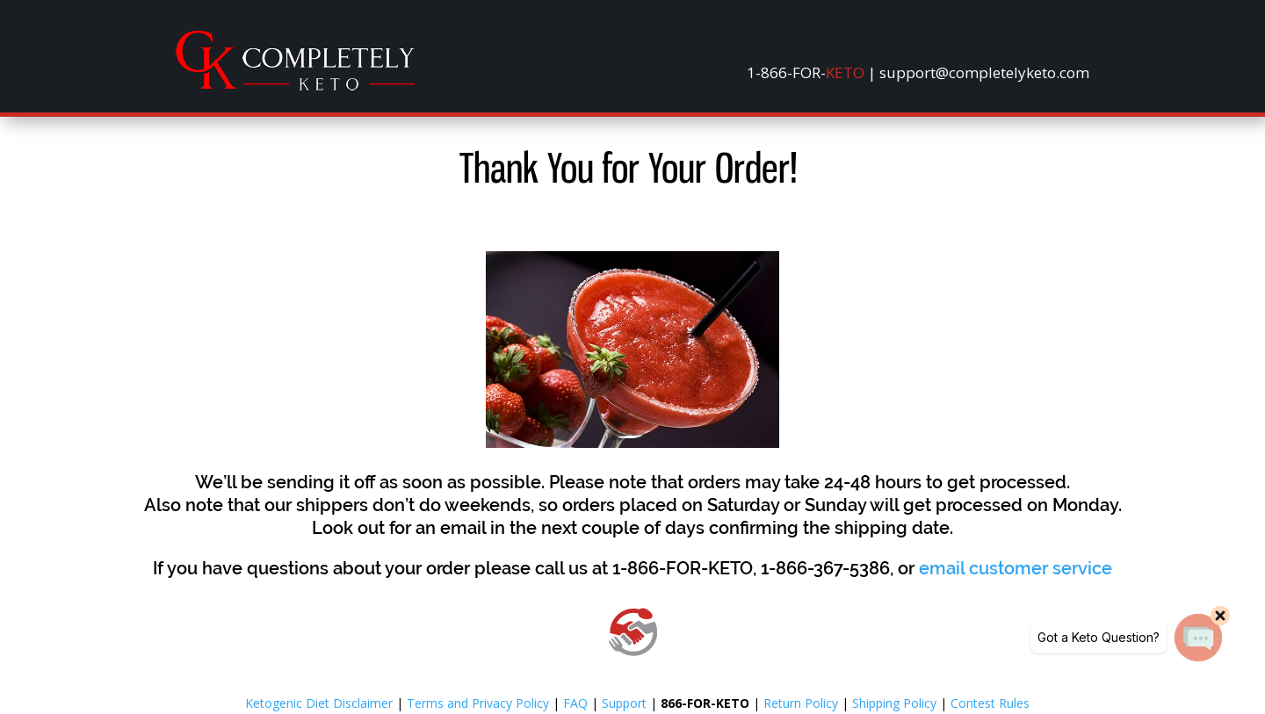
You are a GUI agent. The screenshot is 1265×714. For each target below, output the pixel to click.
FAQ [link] (575, 703)
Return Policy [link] (800, 703)
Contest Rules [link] (990, 703)
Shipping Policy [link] (894, 703)
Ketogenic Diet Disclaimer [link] (319, 703)
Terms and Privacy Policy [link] (478, 703)
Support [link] (624, 703)
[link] (295, 85)
